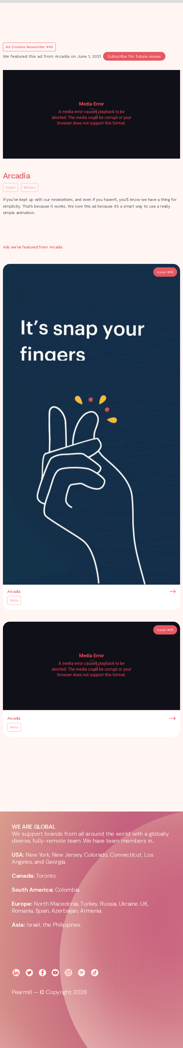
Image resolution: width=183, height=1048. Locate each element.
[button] (127, 14)
